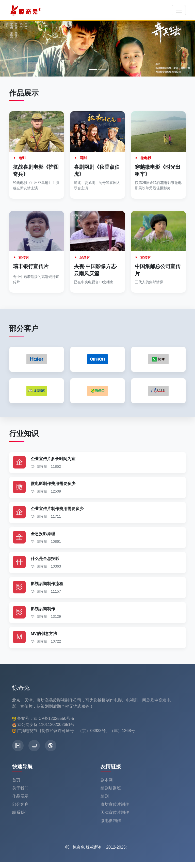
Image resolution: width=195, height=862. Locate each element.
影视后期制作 (43, 609)
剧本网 (107, 780)
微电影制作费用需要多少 (53, 483)
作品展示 (20, 796)
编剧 (105, 796)
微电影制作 (111, 820)
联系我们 (20, 812)
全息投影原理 (43, 534)
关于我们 (20, 788)
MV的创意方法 (44, 633)
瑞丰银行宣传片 (30, 266)
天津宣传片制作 (115, 812)
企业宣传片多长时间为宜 (53, 459)
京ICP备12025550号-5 (53, 718)
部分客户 (20, 804)
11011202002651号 (57, 724)
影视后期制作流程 (47, 584)
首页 (16, 780)
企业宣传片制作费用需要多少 (57, 509)
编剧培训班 (111, 788)
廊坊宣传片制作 (115, 804)
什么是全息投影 (45, 558)
